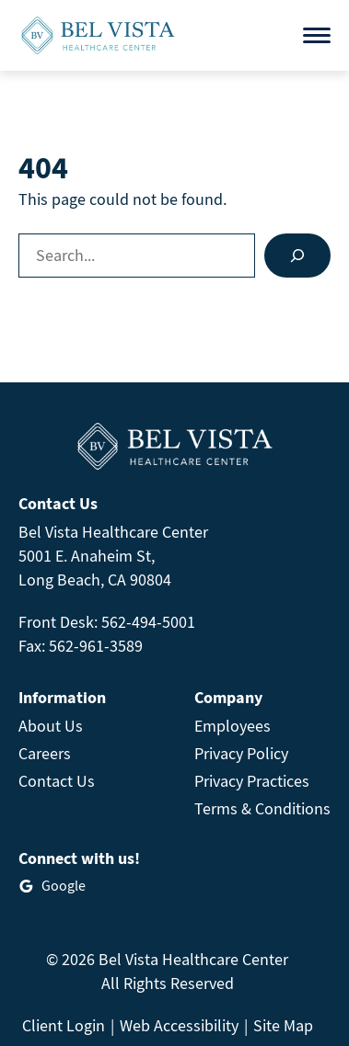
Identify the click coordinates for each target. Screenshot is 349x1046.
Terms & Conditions (262, 808)
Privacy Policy (241, 753)
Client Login (63, 1025)
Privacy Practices (251, 780)
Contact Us (56, 780)
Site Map (283, 1025)
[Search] (297, 255)
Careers (44, 753)
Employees (232, 725)
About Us (50, 725)
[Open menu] (317, 35)
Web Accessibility (179, 1025)
